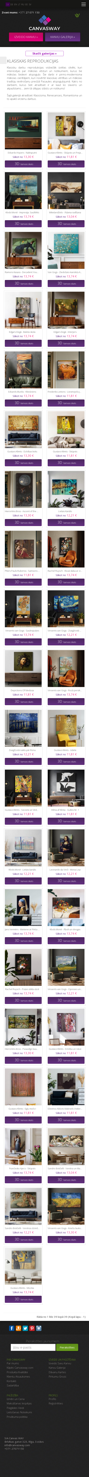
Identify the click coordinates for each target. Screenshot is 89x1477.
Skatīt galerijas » (44, 53)
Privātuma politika (17, 1416)
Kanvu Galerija (57, 1367)
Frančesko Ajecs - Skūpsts (22, 1168)
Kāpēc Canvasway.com (20, 1367)
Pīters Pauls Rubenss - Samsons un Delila (22, 570)
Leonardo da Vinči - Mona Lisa (65, 869)
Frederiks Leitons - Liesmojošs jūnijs (65, 391)
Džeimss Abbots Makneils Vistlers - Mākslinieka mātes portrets (65, 1108)
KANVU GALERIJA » (62, 37)
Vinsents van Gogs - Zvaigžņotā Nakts (65, 630)
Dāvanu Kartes (57, 1372)
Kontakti (11, 1381)
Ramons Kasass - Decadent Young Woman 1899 (22, 272)
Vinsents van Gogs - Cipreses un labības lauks (65, 989)
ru (22, 4)
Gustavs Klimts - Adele (65, 750)
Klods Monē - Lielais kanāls (22, 869)
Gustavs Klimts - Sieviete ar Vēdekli (22, 809)
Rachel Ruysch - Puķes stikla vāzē (22, 989)
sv (30, 4)
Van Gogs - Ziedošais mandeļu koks (65, 272)
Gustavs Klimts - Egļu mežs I (22, 1108)
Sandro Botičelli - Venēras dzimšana (22, 1228)
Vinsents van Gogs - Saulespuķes (22, 630)
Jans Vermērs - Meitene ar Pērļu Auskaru (22, 929)
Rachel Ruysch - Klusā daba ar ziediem (65, 570)
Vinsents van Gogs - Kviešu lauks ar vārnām (65, 1228)
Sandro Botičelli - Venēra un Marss (65, 1168)
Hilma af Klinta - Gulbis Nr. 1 (65, 809)
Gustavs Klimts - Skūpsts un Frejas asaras (65, 152)
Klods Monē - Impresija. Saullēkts (22, 212)
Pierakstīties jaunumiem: (43, 1341)
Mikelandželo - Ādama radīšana (65, 212)
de (11, 4)
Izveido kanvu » (26, 37)
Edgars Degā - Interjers (65, 331)
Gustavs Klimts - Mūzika (22, 1288)
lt (19, 4)
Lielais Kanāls (65, 511)
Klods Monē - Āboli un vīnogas (65, 929)
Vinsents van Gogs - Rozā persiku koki (65, 690)
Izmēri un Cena (15, 1399)
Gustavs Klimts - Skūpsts (65, 451)
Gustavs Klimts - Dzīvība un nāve (65, 1048)
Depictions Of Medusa (22, 690)
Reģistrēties (56, 1403)
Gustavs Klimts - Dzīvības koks (22, 451)
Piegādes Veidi (15, 1408)
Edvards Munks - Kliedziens (22, 391)
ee (26, 4)
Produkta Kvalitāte (17, 1372)
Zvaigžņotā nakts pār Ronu (22, 750)
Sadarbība (13, 1385)
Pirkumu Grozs (57, 1376)
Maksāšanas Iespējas (19, 1403)
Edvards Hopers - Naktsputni (22, 152)
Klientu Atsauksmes (18, 1376)
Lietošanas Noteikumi (19, 1412)
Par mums (13, 1363)
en (15, 4)
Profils (52, 1399)
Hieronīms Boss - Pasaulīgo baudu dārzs (22, 1048)
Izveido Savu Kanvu (60, 1363)
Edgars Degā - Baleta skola (22, 331)
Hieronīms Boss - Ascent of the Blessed (22, 511)
